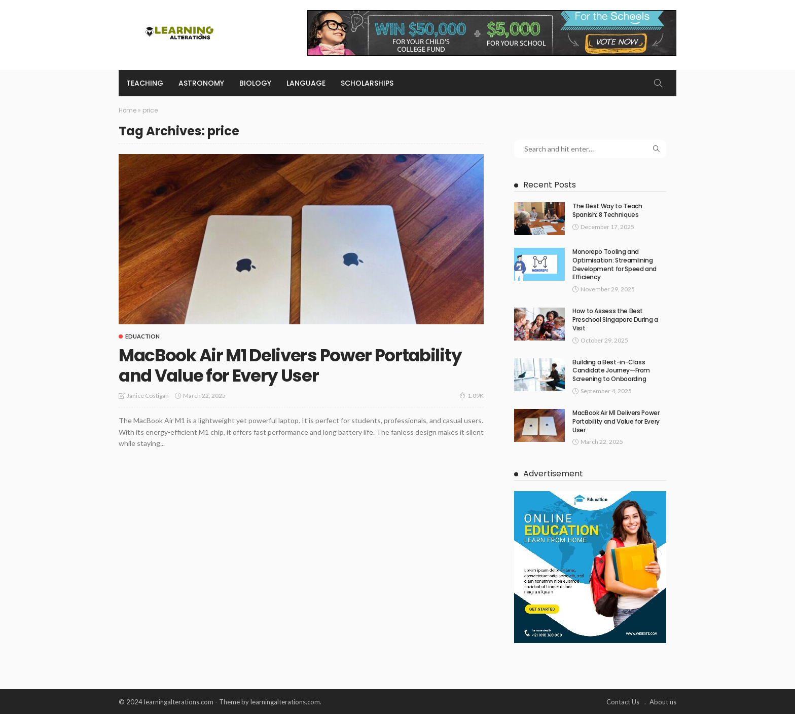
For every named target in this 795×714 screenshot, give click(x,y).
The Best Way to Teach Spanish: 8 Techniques (607, 210)
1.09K (471, 395)
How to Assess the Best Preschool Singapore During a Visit (615, 319)
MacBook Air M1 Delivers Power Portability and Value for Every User (298, 365)
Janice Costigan (148, 395)
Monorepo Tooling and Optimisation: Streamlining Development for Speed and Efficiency (614, 264)
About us (662, 701)
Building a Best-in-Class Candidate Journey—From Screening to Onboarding (611, 370)
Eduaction (142, 336)
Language (306, 83)
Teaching (144, 83)
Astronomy (201, 83)
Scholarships (367, 83)
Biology (255, 83)
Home (128, 110)
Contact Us (622, 701)
